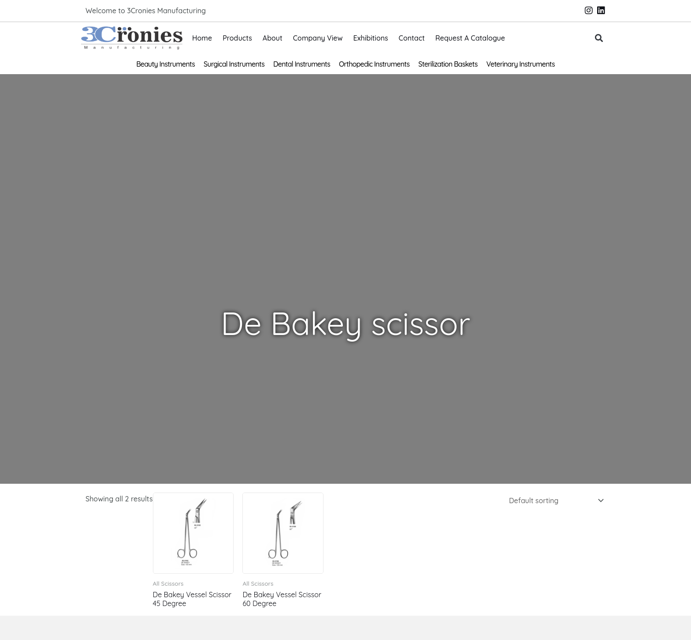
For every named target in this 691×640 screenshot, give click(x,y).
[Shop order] (554, 500)
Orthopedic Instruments (374, 64)
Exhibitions (370, 38)
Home (202, 38)
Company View (318, 38)
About (272, 38)
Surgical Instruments (234, 64)
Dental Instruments (301, 64)
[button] (599, 38)
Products (237, 38)
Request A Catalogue (470, 38)
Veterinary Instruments (521, 64)
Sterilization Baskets (447, 64)
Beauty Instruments (165, 64)
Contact (412, 38)
